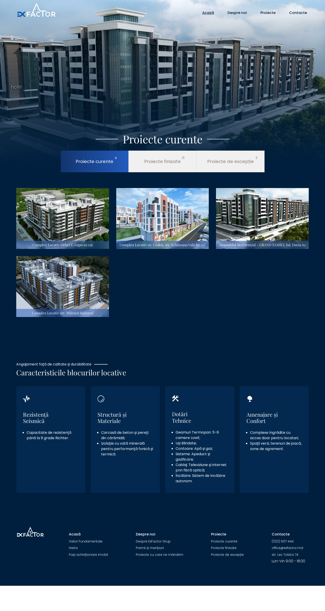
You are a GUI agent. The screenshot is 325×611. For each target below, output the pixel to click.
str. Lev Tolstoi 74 (285, 554)
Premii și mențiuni (150, 548)
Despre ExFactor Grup (153, 541)
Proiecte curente (224, 541)
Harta (73, 548)
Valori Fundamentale (85, 541)
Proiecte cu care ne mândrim (159, 554)
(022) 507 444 (283, 541)
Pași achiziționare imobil (88, 554)
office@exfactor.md (287, 548)
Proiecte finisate (224, 548)
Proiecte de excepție (227, 554)
